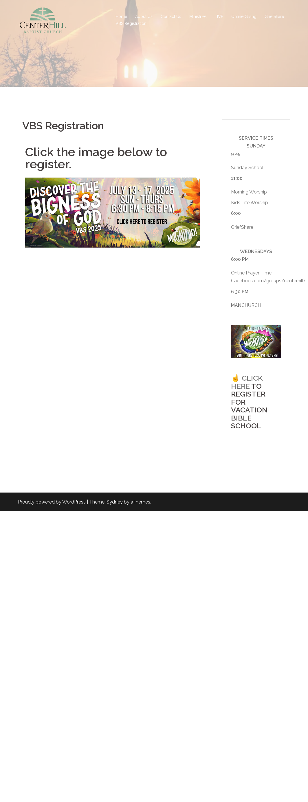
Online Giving (243, 16)
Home (121, 16)
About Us (144, 16)
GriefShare (274, 16)
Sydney (115, 502)
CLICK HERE (247, 382)
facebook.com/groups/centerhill (267, 280)
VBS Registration (131, 23)
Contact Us (171, 16)
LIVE (219, 16)
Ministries (198, 16)
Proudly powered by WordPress (52, 502)
